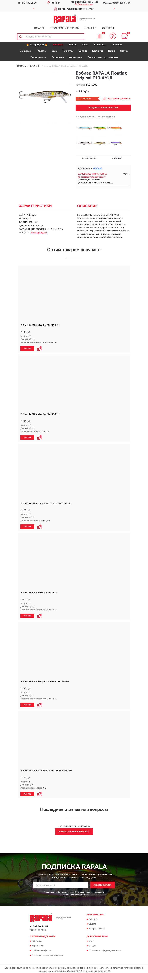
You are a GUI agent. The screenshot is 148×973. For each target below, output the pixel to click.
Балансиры (100, 45)
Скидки (92, 945)
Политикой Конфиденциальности (89, 891)
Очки (85, 45)
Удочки (124, 51)
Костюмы (97, 51)
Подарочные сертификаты (103, 57)
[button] (84, 4)
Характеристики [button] (89, 158)
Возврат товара (96, 927)
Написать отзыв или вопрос (74, 830)
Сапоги (83, 51)
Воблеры (58, 45)
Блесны (72, 45)
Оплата (92, 923)
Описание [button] (117, 158)
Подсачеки (57, 57)
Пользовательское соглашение (47, 954)
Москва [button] (97, 168)
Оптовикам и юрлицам (64, 28)
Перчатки (68, 51)
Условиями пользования (71, 894)
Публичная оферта (41, 949)
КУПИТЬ (27, 348)
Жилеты (41, 51)
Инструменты (38, 57)
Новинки (90, 28)
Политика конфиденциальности (104, 949)
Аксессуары (75, 57)
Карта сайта (38, 945)
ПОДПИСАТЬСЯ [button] (102, 884)
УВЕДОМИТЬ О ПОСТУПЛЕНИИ (103, 108)
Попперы (116, 45)
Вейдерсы (25, 51)
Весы (54, 51)
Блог (90, 940)
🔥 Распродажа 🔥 (37, 45)
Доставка (93, 918)
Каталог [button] (39, 28)
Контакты (108, 28)
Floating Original (39, 233)
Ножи (111, 51)
